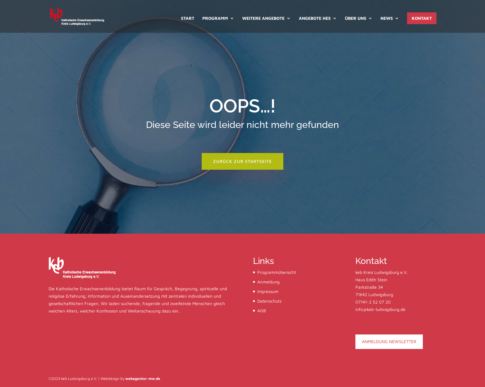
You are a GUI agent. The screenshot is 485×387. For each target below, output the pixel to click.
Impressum (267, 291)
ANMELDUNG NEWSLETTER (389, 341)
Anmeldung (268, 281)
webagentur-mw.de (142, 378)
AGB (261, 310)
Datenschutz (269, 301)
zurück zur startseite (242, 161)
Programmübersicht (276, 272)
